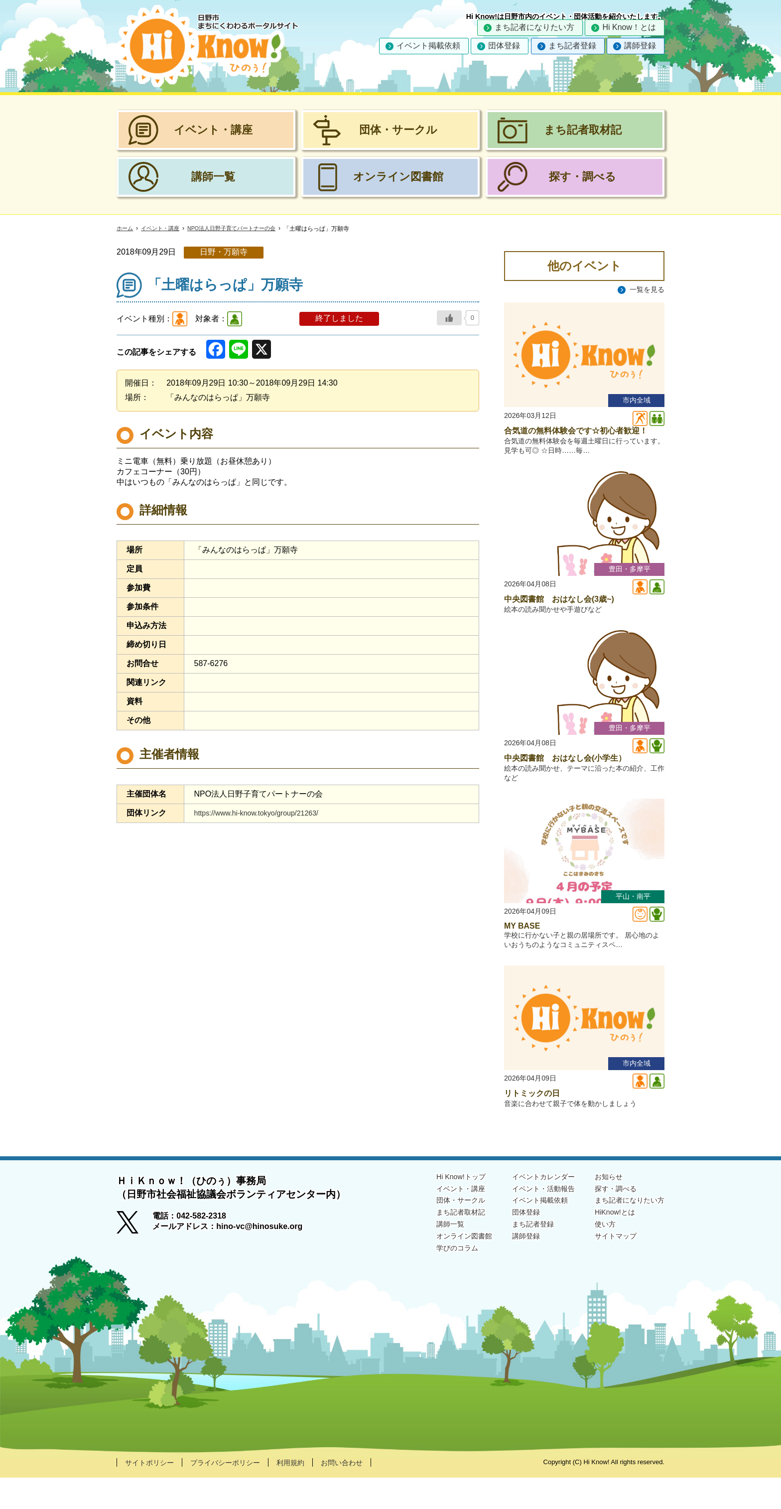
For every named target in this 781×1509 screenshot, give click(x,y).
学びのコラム (433, 1284)
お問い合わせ (366, 1493)
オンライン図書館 (441, 1271)
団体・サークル (437, 1233)
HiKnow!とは (608, 1246)
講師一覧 (425, 1259)
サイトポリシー (153, 1493)
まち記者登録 (572, 45)
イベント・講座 (163, 228)
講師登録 (640, 45)
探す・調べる (609, 1220)
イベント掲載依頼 (428, 45)
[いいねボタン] (449, 317)
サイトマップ (609, 1271)
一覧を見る (644, 289)
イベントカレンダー (529, 1207)
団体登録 (504, 45)
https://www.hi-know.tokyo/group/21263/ (264, 813)
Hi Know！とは (629, 27)
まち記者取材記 (437, 1246)
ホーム (125, 228)
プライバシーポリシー (237, 1493)
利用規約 (309, 1493)
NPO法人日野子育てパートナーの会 (240, 228)
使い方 (597, 1259)
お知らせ (601, 1207)
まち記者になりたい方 (534, 27)
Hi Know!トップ (437, 1207)
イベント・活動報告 (529, 1220)
